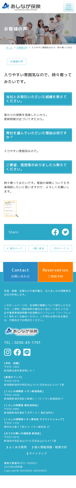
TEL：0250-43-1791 (22, 342)
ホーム (9, 47)
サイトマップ (38, 453)
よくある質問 (18, 447)
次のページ (60, 248)
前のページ (16, 248)
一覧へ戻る (38, 248)
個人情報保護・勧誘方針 (50, 447)
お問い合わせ (20, 270)
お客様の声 (22, 47)
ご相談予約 (55, 270)
